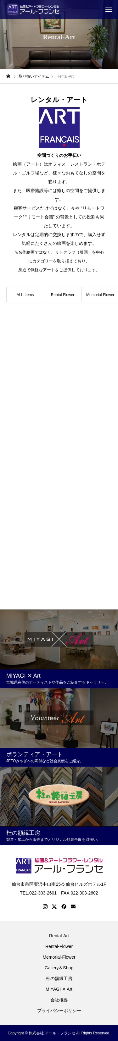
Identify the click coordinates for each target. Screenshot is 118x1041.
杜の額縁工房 (59, 978)
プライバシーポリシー (59, 1010)
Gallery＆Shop (59, 968)
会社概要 (59, 1000)
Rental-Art (59, 936)
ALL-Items (25, 295)
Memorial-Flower (58, 957)
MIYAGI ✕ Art (59, 989)
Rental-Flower (63, 295)
